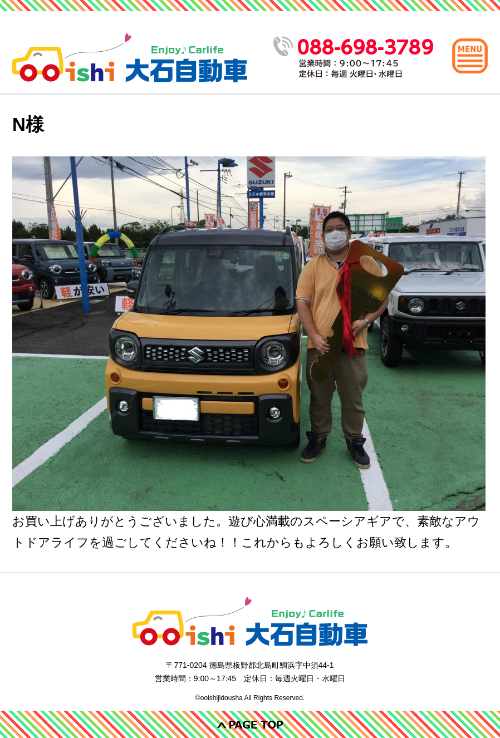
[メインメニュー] (470, 55)
